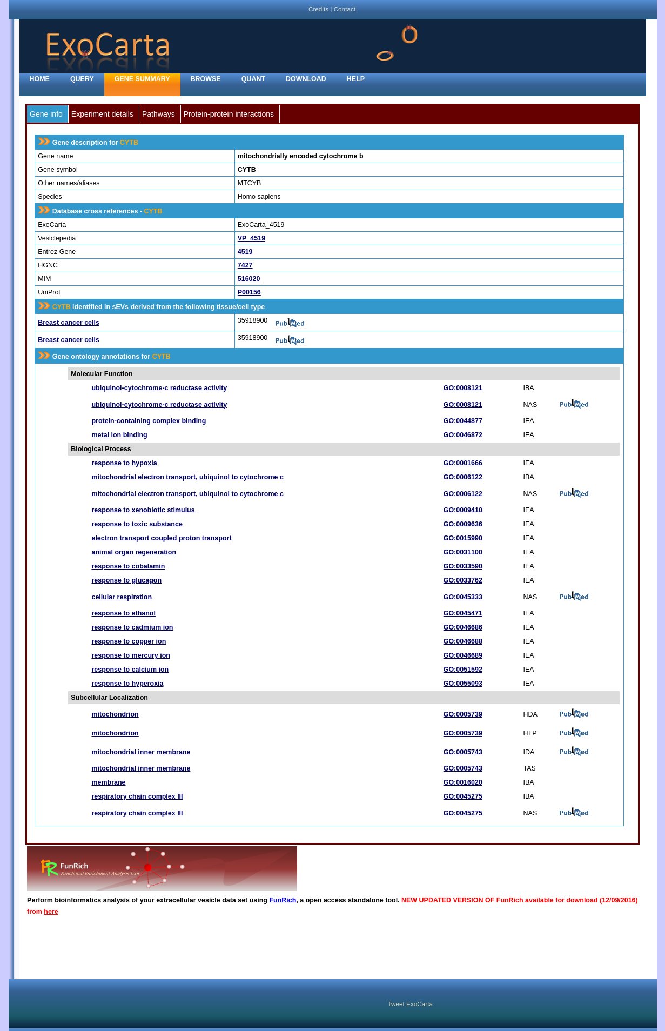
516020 (249, 279)
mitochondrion (114, 714)
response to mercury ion (130, 655)
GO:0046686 (463, 627)
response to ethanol (123, 613)
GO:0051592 (463, 669)
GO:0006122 (463, 477)
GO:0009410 (463, 510)
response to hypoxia (124, 463)
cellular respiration (121, 597)
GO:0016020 (463, 782)
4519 (245, 252)
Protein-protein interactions (229, 114)
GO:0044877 (463, 421)
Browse (206, 79)
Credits (318, 8)
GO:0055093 (463, 683)
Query (82, 79)
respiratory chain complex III (137, 796)
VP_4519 (251, 238)
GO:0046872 (463, 435)
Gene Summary (142, 79)
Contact (344, 8)
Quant (253, 79)
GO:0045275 (463, 796)
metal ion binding (119, 435)
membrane (108, 782)
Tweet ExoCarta (410, 1003)
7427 (245, 265)
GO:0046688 (463, 641)
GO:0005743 (463, 752)
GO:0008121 (463, 388)
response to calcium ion (130, 669)
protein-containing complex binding (148, 421)
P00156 (249, 292)
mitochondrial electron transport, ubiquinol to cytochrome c (187, 477)
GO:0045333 (463, 597)
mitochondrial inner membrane (140, 752)
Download (306, 79)
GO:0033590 (463, 566)
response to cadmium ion (132, 627)
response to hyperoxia (127, 683)
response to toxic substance (136, 524)
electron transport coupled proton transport (161, 538)
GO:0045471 (463, 613)
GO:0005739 (463, 714)
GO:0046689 (463, 655)
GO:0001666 (463, 463)
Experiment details (102, 114)
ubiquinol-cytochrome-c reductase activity (159, 388)
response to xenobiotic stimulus (142, 510)
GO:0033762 (463, 580)
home (40, 79)
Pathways (158, 114)
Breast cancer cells (68, 322)
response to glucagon (126, 580)
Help (356, 79)
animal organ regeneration (133, 552)
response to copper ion (128, 641)
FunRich (282, 900)
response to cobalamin (128, 566)
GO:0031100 (463, 552)
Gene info (46, 114)
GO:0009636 (463, 524)
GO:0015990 (463, 538)
